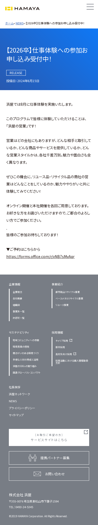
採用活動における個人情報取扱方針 (72, 362)
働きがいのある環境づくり (26, 353)
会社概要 (17, 298)
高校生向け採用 (67, 354)
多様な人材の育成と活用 (25, 359)
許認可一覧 (18, 318)
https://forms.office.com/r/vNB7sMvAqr (40, 256)
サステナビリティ (19, 332)
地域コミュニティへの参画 (26, 340)
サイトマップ (16, 415)
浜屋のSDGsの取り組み (25, 366)
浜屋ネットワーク (19, 394)
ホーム (9, 23)
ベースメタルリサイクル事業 (69, 298)
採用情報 (57, 332)
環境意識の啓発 (21, 346)
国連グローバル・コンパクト (26, 372)
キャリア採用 (65, 340)
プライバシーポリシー (22, 408)
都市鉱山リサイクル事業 (68, 292)
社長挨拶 (14, 387)
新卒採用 (60, 347)
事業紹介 (57, 284)
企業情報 (14, 284)
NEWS (19, 23)
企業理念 (17, 292)
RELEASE (16, 72)
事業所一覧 (18, 311)
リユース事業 (62, 305)
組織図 (16, 305)
